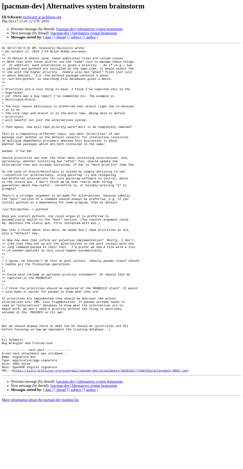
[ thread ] (61, 37)
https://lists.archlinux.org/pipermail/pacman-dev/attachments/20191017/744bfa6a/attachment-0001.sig (100, 436)
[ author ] (91, 37)
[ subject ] (76, 37)
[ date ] (48, 37)
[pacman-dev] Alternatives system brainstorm (89, 29)
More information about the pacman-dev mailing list (40, 465)
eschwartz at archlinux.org (42, 17)
